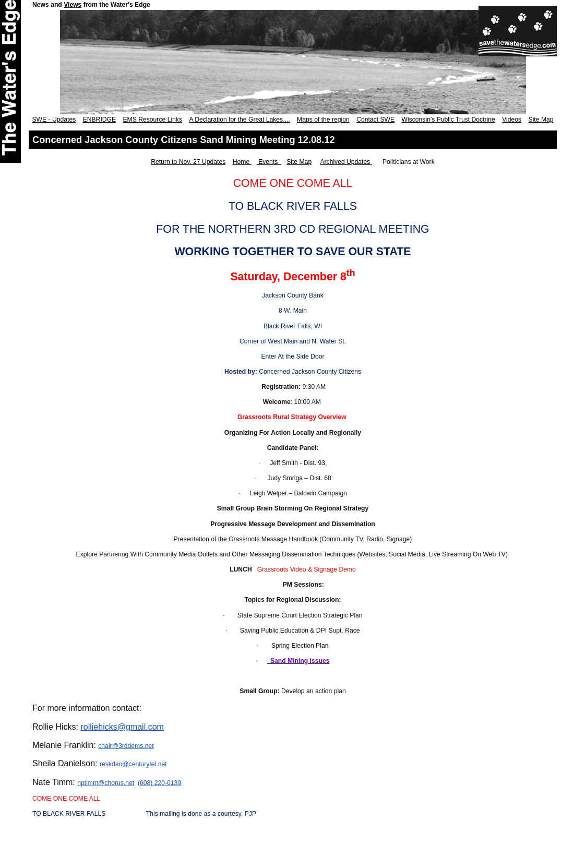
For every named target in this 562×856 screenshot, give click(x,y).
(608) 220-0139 (159, 783)
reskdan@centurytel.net (133, 764)
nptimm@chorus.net (105, 783)
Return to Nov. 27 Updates (188, 161)
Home (242, 161)
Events (269, 161)
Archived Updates (346, 161)
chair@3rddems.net (125, 746)
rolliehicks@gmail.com (121, 726)
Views (72, 4)
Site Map (299, 161)
